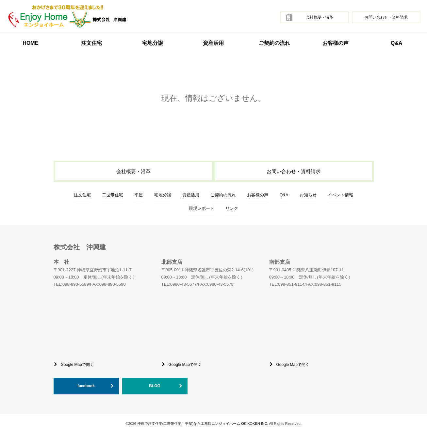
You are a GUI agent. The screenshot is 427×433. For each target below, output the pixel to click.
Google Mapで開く (77, 364)
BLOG (154, 386)
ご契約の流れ (274, 43)
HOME (30, 43)
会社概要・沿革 (319, 17)
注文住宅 (82, 194)
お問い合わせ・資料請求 (386, 17)
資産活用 (213, 43)
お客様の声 (335, 43)
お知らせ (308, 194)
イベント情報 (340, 194)
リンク (231, 208)
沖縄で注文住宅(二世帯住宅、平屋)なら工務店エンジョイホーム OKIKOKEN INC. (202, 423)
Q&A (396, 43)
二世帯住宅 (112, 194)
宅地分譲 (152, 43)
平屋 (138, 194)
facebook (86, 386)
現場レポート (201, 208)
